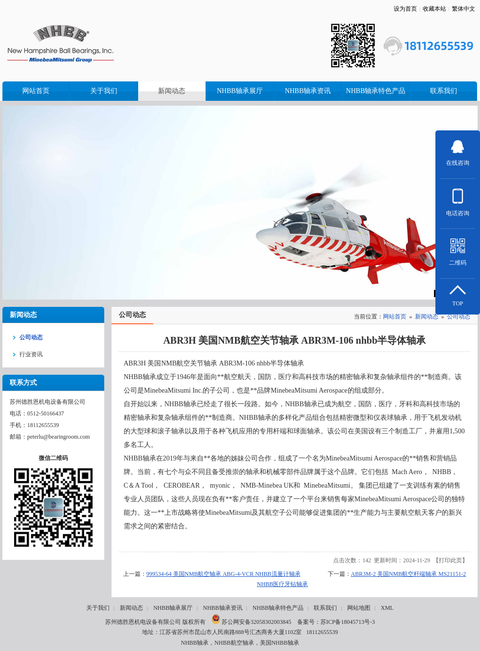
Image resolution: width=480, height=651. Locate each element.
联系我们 (325, 607)
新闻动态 (426, 316)
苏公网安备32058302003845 (251, 622)
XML (387, 607)
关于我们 (98, 607)
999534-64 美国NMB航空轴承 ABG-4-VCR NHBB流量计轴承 (223, 574)
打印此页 (450, 560)
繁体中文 (463, 8)
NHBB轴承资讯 (222, 607)
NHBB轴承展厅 (172, 607)
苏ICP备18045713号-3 (347, 622)
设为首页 (405, 8)
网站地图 (358, 607)
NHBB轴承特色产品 (278, 607)
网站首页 (394, 316)
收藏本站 (434, 8)
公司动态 (458, 316)
